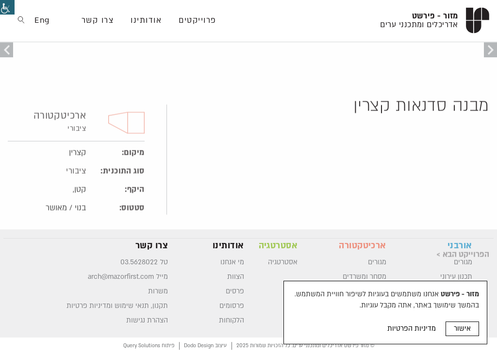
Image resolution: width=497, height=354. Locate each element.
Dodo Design (199, 345)
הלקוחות (231, 320)
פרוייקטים (197, 20)
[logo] (412, 20)
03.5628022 (139, 262)
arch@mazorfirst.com (121, 277)
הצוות (235, 277)
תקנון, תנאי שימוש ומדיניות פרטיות (117, 306)
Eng (42, 20)
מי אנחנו (232, 262)
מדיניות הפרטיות (411, 328)
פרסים (235, 291)
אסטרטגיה (283, 262)
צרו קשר (98, 20)
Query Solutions (141, 345)
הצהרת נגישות (147, 320)
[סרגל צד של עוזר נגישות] (7, 7)
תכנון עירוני (456, 277)
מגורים (463, 262)
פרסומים (231, 306)
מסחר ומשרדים (364, 277)
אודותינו (146, 20)
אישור (462, 328)
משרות (158, 291)
